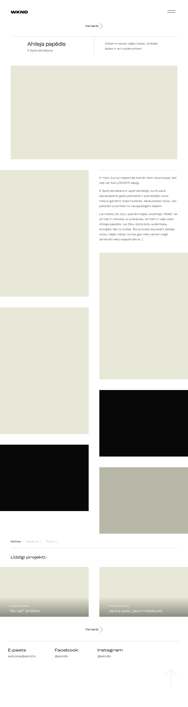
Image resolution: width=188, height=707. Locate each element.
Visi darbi (94, 26)
